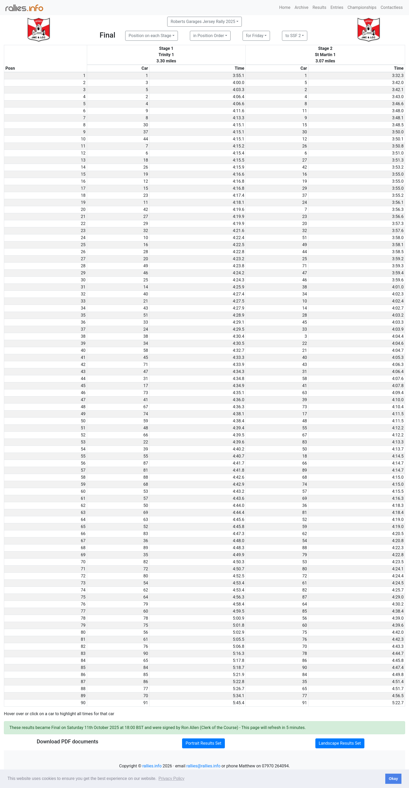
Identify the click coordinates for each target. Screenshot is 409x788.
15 (304, 124)
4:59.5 (238, 611)
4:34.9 (238, 385)
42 (304, 167)
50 (304, 449)
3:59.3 (398, 265)
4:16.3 (398, 498)
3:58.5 (398, 251)
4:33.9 (238, 364)
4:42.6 (238, 477)
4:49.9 (238, 554)
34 (304, 294)
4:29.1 (238, 322)
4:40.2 (238, 449)
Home (284, 7)
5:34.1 (238, 695)
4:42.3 (398, 639)
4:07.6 (398, 378)
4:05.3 (398, 357)
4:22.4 (238, 237)
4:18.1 (238, 202)
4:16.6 (238, 174)
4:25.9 (238, 287)
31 (304, 371)
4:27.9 (238, 308)
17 (145, 385)
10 (145, 237)
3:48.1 (398, 117)
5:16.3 (238, 653)
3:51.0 (398, 153)
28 (145, 251)
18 (145, 160)
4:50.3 (238, 561)
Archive (301, 7)
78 (145, 618)
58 (145, 350)
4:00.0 (238, 82)
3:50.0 (398, 131)
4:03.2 (398, 315)
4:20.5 (398, 533)
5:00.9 (238, 618)
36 (304, 505)
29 (304, 188)
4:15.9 (238, 167)
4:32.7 (238, 350)
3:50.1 (398, 139)
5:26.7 (238, 688)
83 (304, 442)
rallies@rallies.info (203, 765)
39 (304, 399)
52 (304, 519)
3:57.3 (398, 223)
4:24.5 (398, 582)
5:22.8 (238, 681)
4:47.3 (238, 533)
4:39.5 (238, 434)
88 (145, 477)
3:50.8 (398, 146)
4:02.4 (398, 301)
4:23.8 (238, 265)
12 (304, 139)
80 (304, 568)
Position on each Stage (150, 35)
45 (304, 322)
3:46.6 (398, 103)
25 (304, 258)
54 (304, 540)
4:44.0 (238, 505)
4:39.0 (398, 618)
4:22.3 (398, 547)
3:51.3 (398, 160)
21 (145, 301)
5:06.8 (238, 646)
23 (145, 195)
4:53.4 (238, 582)
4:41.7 (238, 463)
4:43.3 (398, 646)
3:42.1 (398, 89)
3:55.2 (398, 195)
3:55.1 (238, 75)
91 (145, 702)
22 (304, 343)
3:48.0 (398, 110)
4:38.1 (238, 413)
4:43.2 (238, 491)
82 (145, 561)
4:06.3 (398, 364)
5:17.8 (238, 660)
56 (304, 618)
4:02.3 (398, 294)
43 (145, 308)
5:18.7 (238, 667)
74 (145, 413)
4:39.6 (238, 442)
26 (304, 146)
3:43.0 (398, 96)
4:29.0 (398, 597)
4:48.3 (238, 547)
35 (145, 554)
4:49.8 (398, 674)
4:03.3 (238, 89)
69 (304, 498)
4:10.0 (398, 399)
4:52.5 (238, 575)
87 (145, 463)
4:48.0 (238, 540)
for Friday (254, 35)
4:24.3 (238, 279)
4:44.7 (398, 653)
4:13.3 (238, 117)
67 (145, 406)
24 (304, 202)
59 (145, 420)
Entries (336, 7)
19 (145, 174)
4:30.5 (238, 343)
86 (304, 660)
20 (304, 223)
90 (145, 653)
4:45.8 (238, 526)
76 (304, 639)
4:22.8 (238, 251)
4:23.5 (398, 561)
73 (145, 392)
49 (304, 244)
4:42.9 (238, 484)
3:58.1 (398, 244)
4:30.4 (238, 336)
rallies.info (152, 765)
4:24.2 (238, 272)
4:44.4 (238, 512)
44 (145, 139)
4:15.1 (238, 124)
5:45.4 (238, 702)
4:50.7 (238, 568)
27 (304, 160)
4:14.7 (398, 463)
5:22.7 (398, 702)
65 (145, 660)
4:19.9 (238, 216)
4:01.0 (398, 287)
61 (304, 582)
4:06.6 (238, 103)
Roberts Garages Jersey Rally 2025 (203, 21)
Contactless (392, 7)
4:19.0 (398, 519)
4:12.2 (398, 427)
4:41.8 (238, 470)
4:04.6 (398, 343)
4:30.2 (398, 604)
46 (145, 272)
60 (145, 611)
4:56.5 (398, 695)
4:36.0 (238, 399)
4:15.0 (398, 477)
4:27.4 (238, 294)
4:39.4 (238, 427)
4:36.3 (238, 406)
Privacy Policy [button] (171, 778)
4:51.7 (398, 688)
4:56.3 (238, 597)
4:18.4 (398, 512)
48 (304, 420)
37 (145, 131)
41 (304, 385)
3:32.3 (398, 75)
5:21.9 (238, 674)
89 (304, 470)
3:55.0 (398, 174)
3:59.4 (398, 272)
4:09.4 (398, 392)
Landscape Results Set (340, 743)
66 (145, 434)
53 (145, 491)
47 (304, 272)
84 (145, 667)
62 (304, 533)
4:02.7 (398, 308)
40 (145, 294)
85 (304, 611)
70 (304, 646)
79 (304, 554)
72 (145, 568)
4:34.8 (238, 378)
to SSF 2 (293, 35)
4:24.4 (398, 575)
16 (304, 174)
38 (304, 287)
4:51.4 (398, 681)
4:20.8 (398, 540)
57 (304, 491)
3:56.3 (398, 209)
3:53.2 (398, 167)
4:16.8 (238, 181)
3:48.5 (398, 124)
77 (145, 688)
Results (319, 7)
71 (304, 265)
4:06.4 (238, 96)
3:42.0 (398, 82)
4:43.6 (238, 498)
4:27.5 (238, 301)
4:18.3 (398, 505)
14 (145, 287)
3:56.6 (398, 216)
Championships (361, 7)
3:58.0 (398, 237)
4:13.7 (398, 449)
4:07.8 (398, 385)
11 (304, 110)
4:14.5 (398, 456)
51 (304, 237)
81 (145, 470)
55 (304, 427)
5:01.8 (238, 625)
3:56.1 (398, 202)
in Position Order (208, 35)
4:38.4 (238, 420)
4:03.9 (398, 329)
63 (304, 392)
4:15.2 (238, 146)
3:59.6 (398, 279)
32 (145, 230)
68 (304, 477)
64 (145, 597)
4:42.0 (398, 632)
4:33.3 (238, 357)
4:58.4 (238, 604)
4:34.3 (238, 371)
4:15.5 (238, 160)
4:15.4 (238, 153)
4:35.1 (238, 392)
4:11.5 (398, 413)
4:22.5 (238, 244)
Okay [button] (393, 779)
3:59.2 (398, 258)
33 (145, 322)
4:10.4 (398, 406)
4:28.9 (238, 315)
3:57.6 (398, 230)
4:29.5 (238, 329)
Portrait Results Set (203, 743)
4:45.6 (238, 519)
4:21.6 (238, 230)
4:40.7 (238, 456)
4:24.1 (398, 568)
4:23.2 (238, 258)
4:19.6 (238, 209)
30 (145, 124)
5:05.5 (238, 639)
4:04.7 (398, 350)
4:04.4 (398, 336)
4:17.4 (238, 195)
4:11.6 (238, 110)
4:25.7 (398, 590)
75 (145, 625)
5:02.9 (238, 632)
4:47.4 (398, 667)
